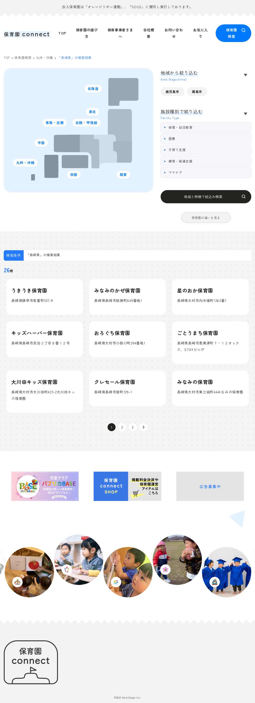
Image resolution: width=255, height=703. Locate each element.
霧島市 (197, 92)
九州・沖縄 (27, 163)
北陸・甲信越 (88, 123)
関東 (124, 175)
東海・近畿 (56, 123)
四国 (75, 175)
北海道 (94, 89)
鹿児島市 (172, 92)
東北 (93, 112)
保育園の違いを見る (206, 218)
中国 (42, 143)
